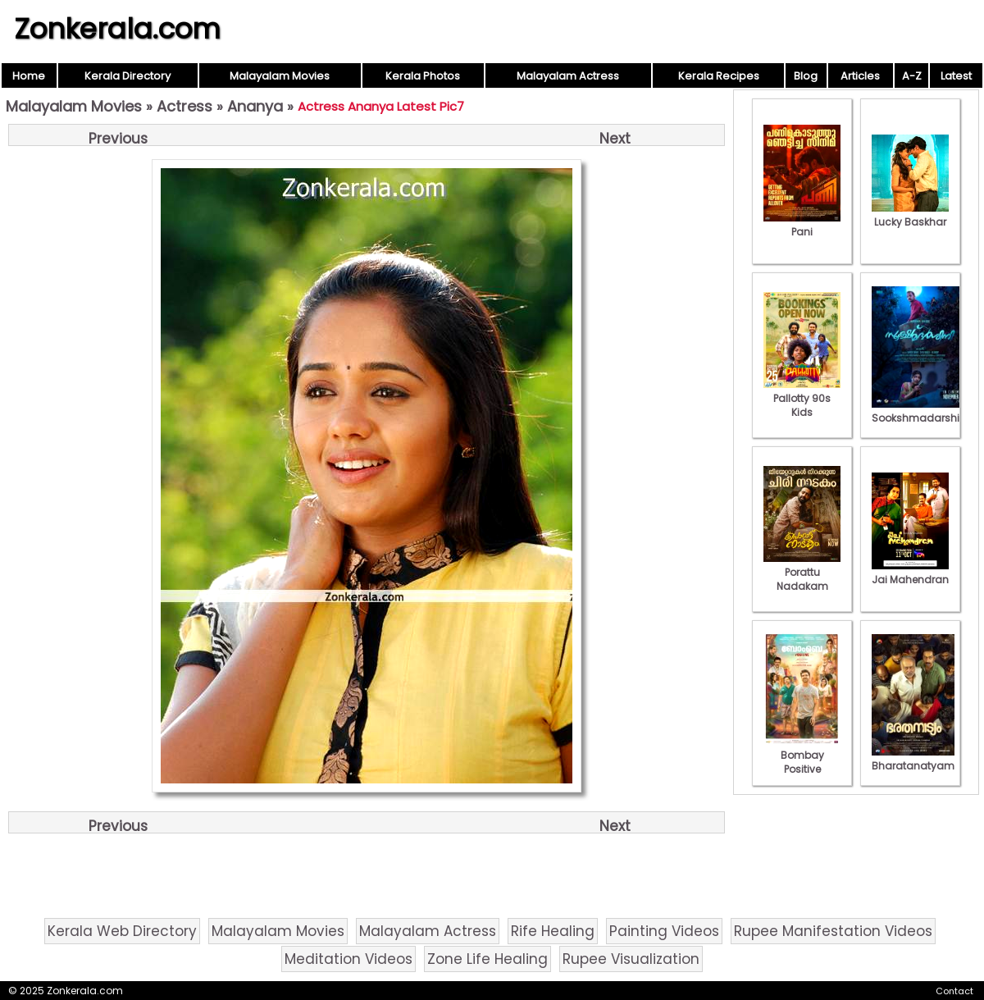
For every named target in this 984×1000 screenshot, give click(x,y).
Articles (860, 76)
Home (28, 76)
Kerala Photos (422, 76)
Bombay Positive (801, 755)
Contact (954, 991)
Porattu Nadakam (801, 572)
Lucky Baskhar (910, 215)
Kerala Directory (127, 76)
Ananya (255, 106)
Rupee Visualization (631, 959)
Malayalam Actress (568, 76)
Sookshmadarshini (920, 411)
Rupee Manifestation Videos (833, 931)
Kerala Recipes (718, 76)
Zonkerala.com (117, 28)
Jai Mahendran (910, 573)
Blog (806, 76)
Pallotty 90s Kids (801, 398)
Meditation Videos (348, 959)
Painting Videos (664, 931)
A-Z (912, 76)
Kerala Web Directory (122, 931)
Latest (956, 76)
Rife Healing (552, 931)
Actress (184, 106)
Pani (801, 225)
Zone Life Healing (487, 959)
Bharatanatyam (913, 759)
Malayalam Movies (280, 76)
